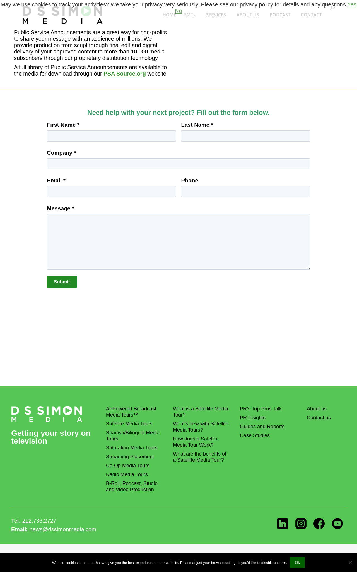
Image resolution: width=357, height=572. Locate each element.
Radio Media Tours (127, 474)
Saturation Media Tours (132, 448)
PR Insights (253, 417)
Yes (351, 4)
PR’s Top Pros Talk (261, 409)
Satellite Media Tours (129, 424)
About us (317, 409)
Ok (297, 562)
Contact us (319, 417)
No (178, 11)
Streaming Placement (130, 456)
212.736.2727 (39, 521)
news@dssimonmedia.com (63, 529)
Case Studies (255, 435)
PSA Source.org (124, 73)
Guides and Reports (262, 426)
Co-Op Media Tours (127, 465)
